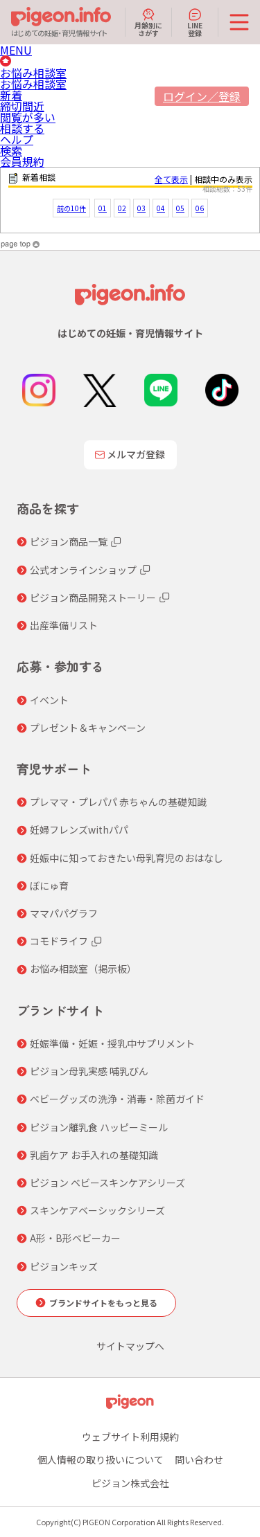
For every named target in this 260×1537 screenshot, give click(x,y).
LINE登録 (194, 22)
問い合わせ (199, 1459)
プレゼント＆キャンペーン (88, 728)
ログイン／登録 (202, 96)
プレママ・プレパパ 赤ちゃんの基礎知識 (118, 802)
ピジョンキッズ (64, 1266)
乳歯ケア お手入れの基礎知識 (94, 1155)
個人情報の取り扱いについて (100, 1459)
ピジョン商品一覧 (68, 541)
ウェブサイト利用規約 (130, 1437)
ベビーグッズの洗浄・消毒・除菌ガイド (117, 1099)
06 (200, 208)
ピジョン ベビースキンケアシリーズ (107, 1182)
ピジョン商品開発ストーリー (93, 597)
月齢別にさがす (148, 22)
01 (102, 208)
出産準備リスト (64, 625)
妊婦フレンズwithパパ (79, 829)
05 (180, 208)
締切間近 (22, 106)
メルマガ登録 (130, 454)
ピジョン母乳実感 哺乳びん (89, 1071)
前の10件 (71, 208)
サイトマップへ (130, 1346)
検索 (11, 150)
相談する (22, 128)
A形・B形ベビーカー (75, 1238)
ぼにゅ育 (49, 885)
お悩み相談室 (33, 72)
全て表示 (171, 179)
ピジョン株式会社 (130, 1483)
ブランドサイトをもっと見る (103, 1303)
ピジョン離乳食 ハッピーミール (99, 1127)
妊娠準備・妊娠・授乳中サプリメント (112, 1043)
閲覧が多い (27, 117)
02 (122, 208)
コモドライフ (59, 941)
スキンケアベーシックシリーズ (97, 1210)
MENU (16, 50)
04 (161, 208)
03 (141, 208)
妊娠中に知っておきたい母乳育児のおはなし (126, 858)
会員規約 (22, 161)
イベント (49, 700)
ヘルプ (16, 139)
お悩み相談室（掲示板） (83, 969)
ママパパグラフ (64, 913)
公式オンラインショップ (83, 570)
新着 (11, 95)
